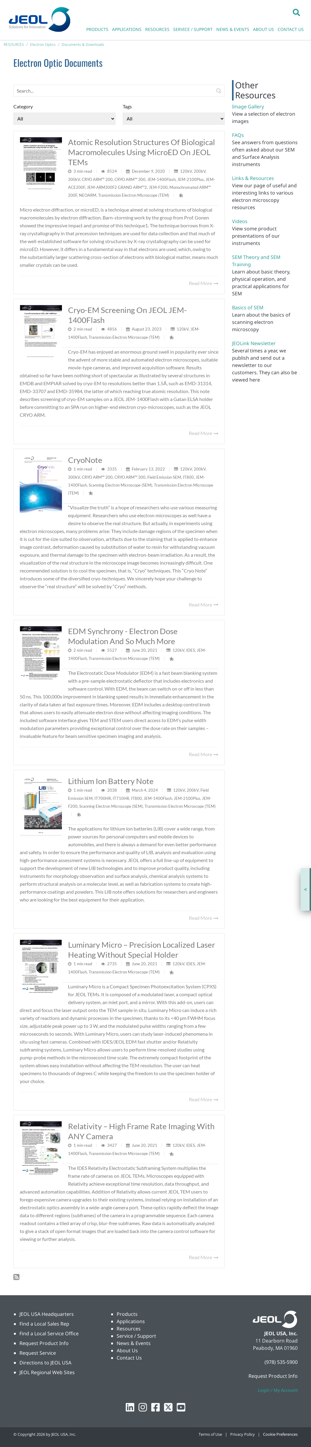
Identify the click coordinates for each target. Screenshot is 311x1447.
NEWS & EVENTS (232, 29)
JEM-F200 (158, 187)
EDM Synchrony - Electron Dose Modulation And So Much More (123, 636)
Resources (129, 1328)
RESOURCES (157, 29)
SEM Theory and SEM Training (256, 261)
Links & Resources (253, 178)
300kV (74, 179)
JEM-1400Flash (161, 179)
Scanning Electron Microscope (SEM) (120, 485)
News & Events (134, 1343)
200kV (200, 171)
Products (127, 1314)
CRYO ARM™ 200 (97, 179)
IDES (190, 650)
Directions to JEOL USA (45, 1362)
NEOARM (87, 195)
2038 (112, 790)
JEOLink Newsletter (254, 343)
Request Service (37, 1353)
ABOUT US (263, 29)
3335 (112, 469)
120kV (186, 171)
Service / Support (136, 1336)
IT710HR (121, 798)
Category (23, 106)
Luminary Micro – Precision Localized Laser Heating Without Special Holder (141, 950)
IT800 (188, 477)
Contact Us (129, 1357)
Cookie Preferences (280, 1434)
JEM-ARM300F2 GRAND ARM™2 (117, 187)
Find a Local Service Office (49, 1333)
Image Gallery (248, 106)
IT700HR (102, 798)
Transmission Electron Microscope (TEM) (133, 195)
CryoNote (85, 460)
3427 (112, 1145)
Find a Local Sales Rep (44, 1323)
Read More (203, 283)
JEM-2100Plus (190, 179)
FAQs (238, 135)
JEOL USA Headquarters (46, 1314)
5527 (112, 650)
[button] (296, 12)
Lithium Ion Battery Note (111, 781)
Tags (127, 106)
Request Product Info (44, 1343)
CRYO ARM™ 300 (129, 179)
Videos (240, 221)
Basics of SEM (248, 307)
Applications (131, 1321)
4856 (112, 329)
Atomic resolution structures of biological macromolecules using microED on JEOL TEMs (141, 152)
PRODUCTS (97, 29)
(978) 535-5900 (281, 1362)
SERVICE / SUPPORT (193, 29)
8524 (112, 171)
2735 (112, 963)
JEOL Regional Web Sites (47, 1372)
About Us (127, 1350)
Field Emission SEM (164, 477)
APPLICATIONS (127, 29)
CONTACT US (291, 29)
